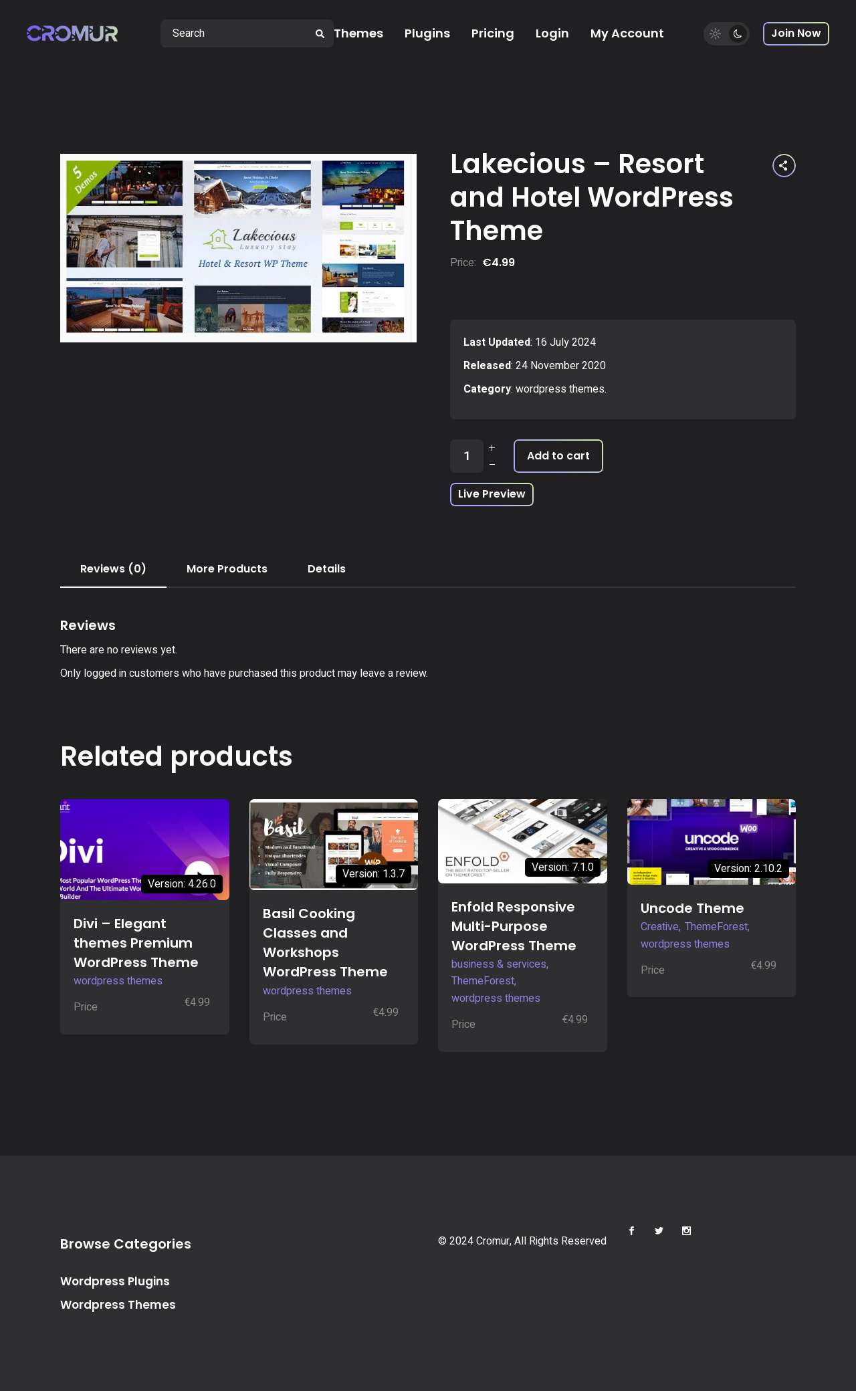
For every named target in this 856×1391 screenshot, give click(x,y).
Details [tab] (327, 568)
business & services (498, 964)
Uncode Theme (692, 908)
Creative (660, 927)
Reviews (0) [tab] (113, 568)
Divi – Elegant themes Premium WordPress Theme (136, 943)
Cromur (493, 1241)
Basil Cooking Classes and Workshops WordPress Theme (325, 942)
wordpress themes (560, 389)
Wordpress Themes (118, 1305)
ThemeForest (482, 981)
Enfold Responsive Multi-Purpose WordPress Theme (513, 926)
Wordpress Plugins (115, 1281)
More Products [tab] (227, 568)
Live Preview (492, 494)
